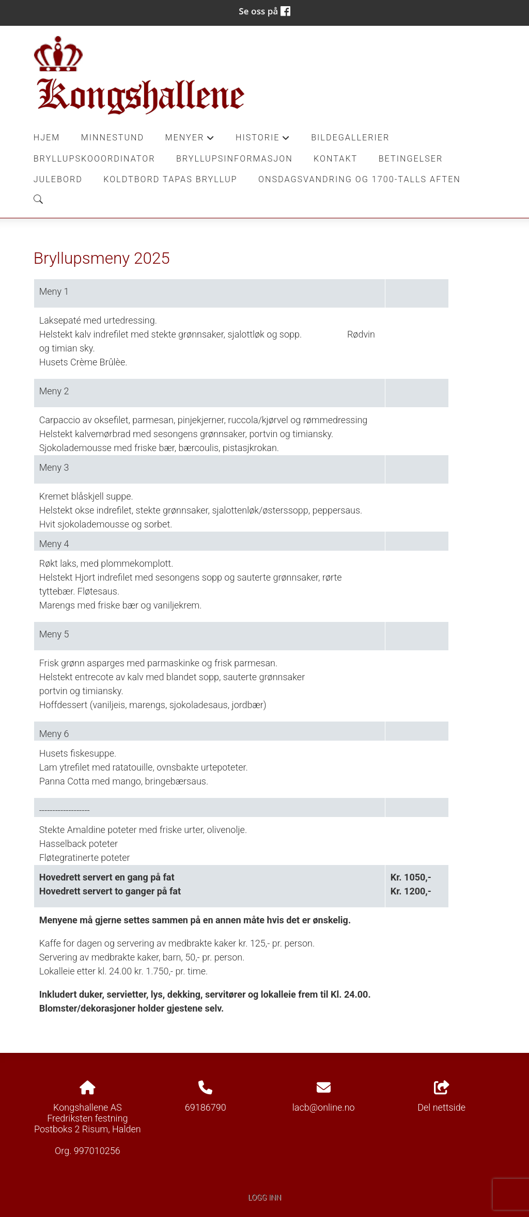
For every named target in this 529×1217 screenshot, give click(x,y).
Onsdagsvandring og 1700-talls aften (359, 179)
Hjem (47, 137)
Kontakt (335, 159)
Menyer (190, 140)
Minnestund (113, 137)
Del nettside (441, 1097)
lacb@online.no (323, 1107)
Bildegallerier (350, 137)
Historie (263, 140)
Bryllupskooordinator (94, 159)
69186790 (205, 1107)
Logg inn (264, 1197)
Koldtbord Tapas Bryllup (170, 179)
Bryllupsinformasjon (234, 159)
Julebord (58, 179)
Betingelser (411, 159)
